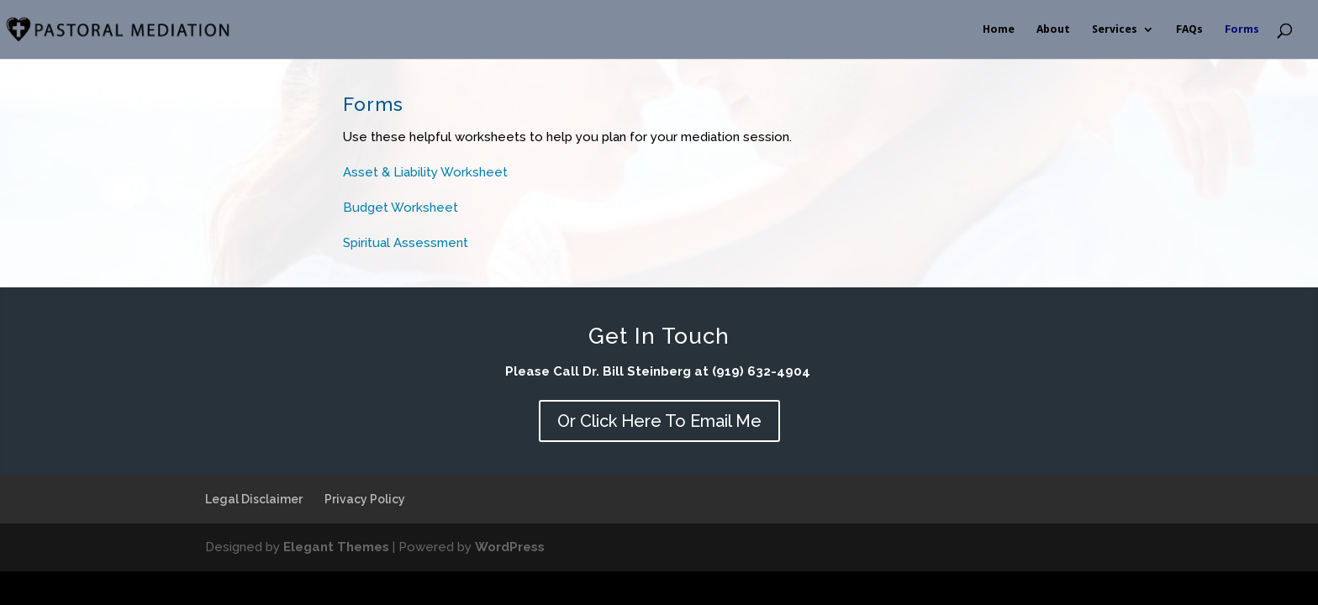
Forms (1242, 29)
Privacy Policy (364, 499)
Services (1114, 29)
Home (999, 29)
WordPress (510, 547)
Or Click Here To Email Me (659, 421)
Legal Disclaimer (254, 499)
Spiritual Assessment (407, 242)
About (1053, 29)
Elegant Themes (336, 547)
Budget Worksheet (400, 207)
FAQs (1189, 29)
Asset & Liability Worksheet (425, 172)
